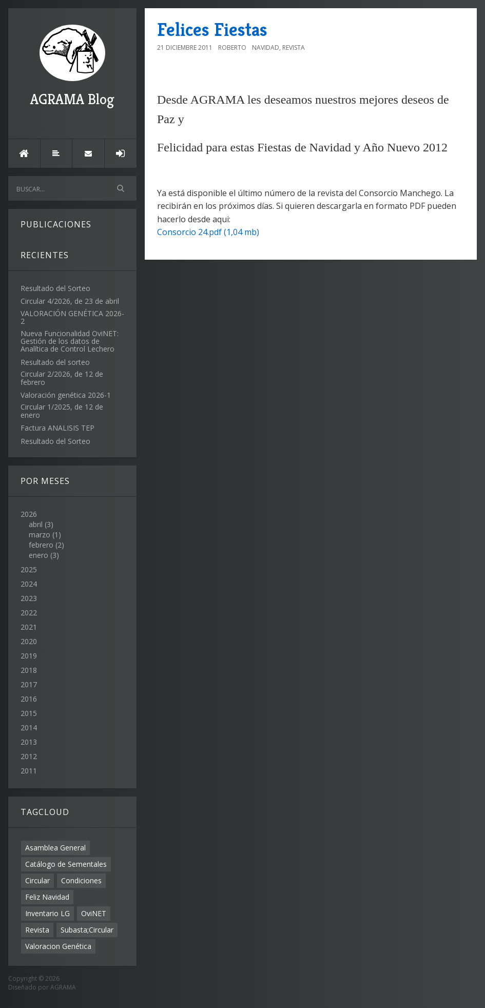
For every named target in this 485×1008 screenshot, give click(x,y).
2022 (29, 612)
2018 (29, 670)
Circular (37, 880)
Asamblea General (55, 847)
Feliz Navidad (47, 897)
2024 (29, 584)
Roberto (232, 47)
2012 (29, 756)
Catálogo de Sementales (66, 864)
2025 (29, 569)
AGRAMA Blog (72, 66)
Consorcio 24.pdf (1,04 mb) (208, 232)
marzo (39, 534)
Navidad (265, 47)
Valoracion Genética (58, 946)
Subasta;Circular (87, 930)
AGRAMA (63, 987)
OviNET (93, 913)
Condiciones (81, 880)
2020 (29, 641)
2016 (29, 699)
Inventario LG (47, 913)
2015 (29, 713)
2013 (29, 742)
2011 (29, 771)
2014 (29, 727)
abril (36, 524)
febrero (41, 545)
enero (38, 555)
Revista (37, 930)
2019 (29, 656)
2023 (29, 598)
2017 (29, 684)
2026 (72, 534)
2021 (29, 627)
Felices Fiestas (212, 29)
